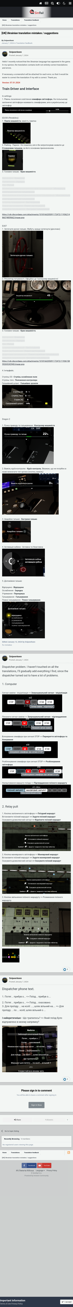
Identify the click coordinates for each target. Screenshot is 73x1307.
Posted (18, 55)
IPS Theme (20, 1170)
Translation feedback (24, 43)
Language (40, 1170)
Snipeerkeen (9, 40)
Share (17, 1120)
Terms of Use (5, 1303)
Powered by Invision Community (36, 1176)
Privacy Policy (52, 1170)
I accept (67, 1302)
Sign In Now (36, 1105)
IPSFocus (30, 1170)
